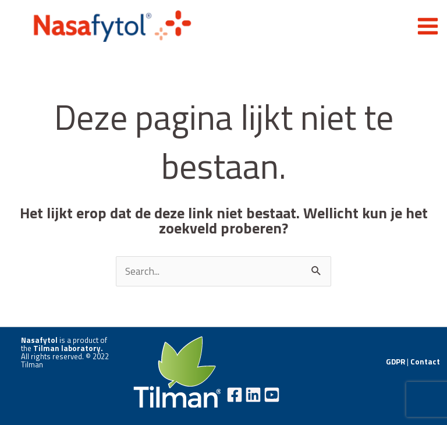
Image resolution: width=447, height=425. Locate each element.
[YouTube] (272, 395)
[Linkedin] (253, 395)
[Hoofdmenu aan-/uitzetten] (428, 26)
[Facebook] (234, 395)
